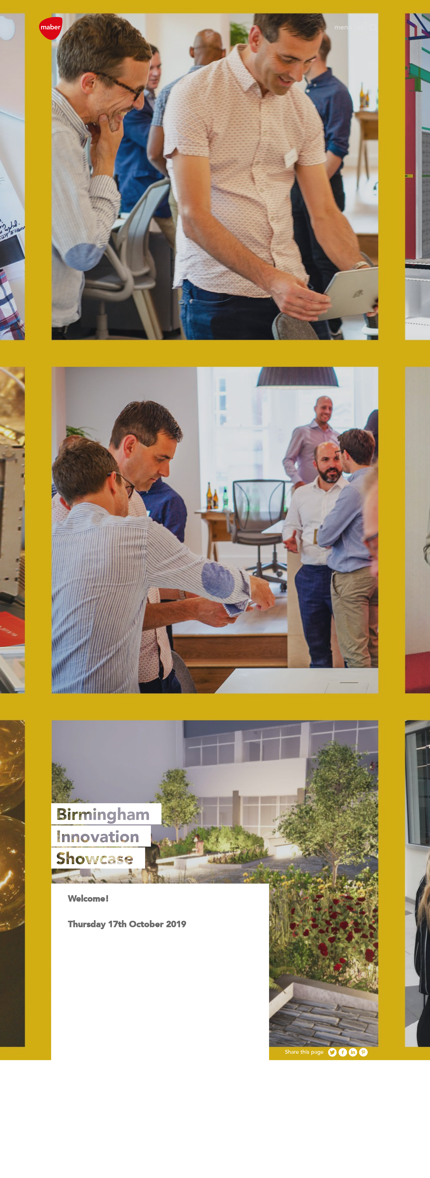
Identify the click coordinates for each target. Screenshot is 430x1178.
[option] (215, 530)
